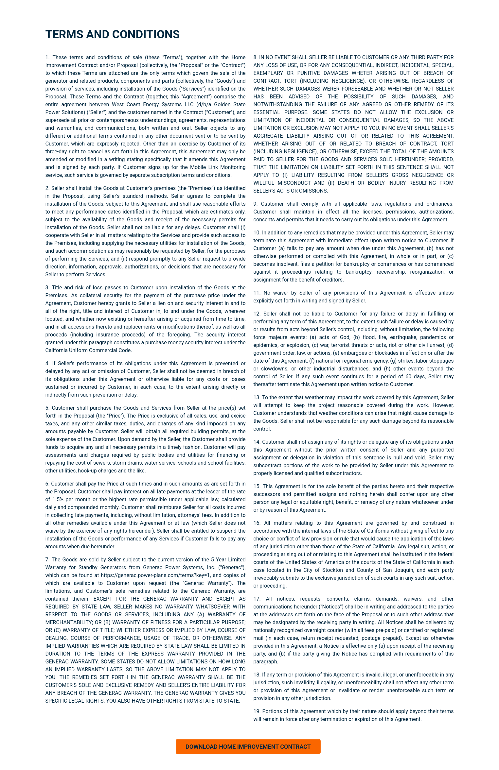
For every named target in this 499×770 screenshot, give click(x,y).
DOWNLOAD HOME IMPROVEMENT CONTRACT (248, 746)
